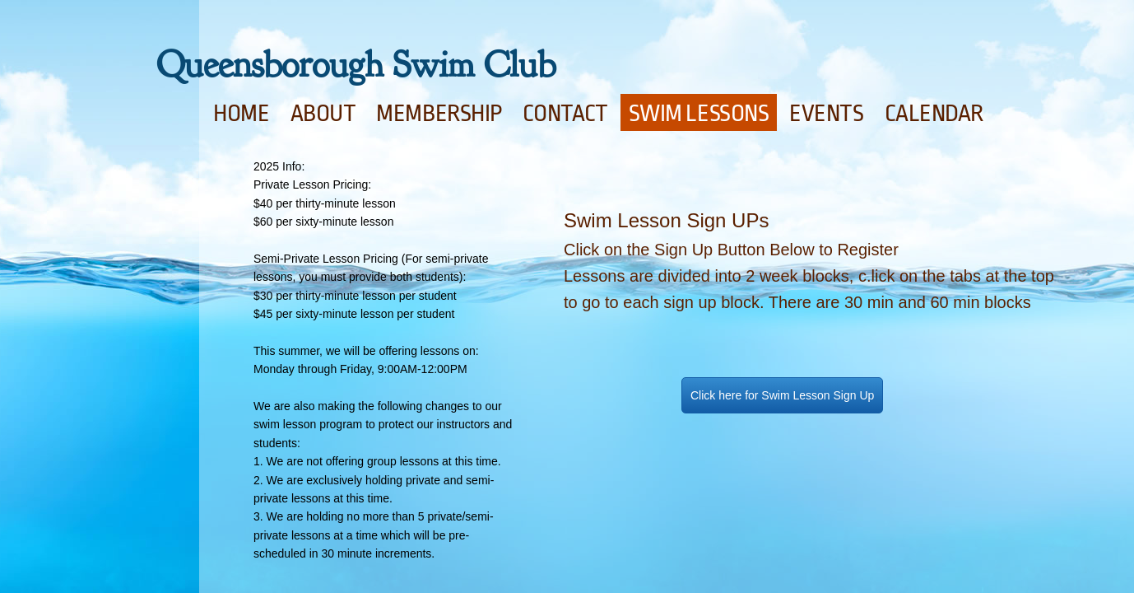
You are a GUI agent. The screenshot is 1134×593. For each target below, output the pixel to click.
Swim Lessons (699, 113)
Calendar (934, 113)
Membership (439, 113)
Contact (565, 113)
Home (241, 113)
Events (826, 113)
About (323, 113)
